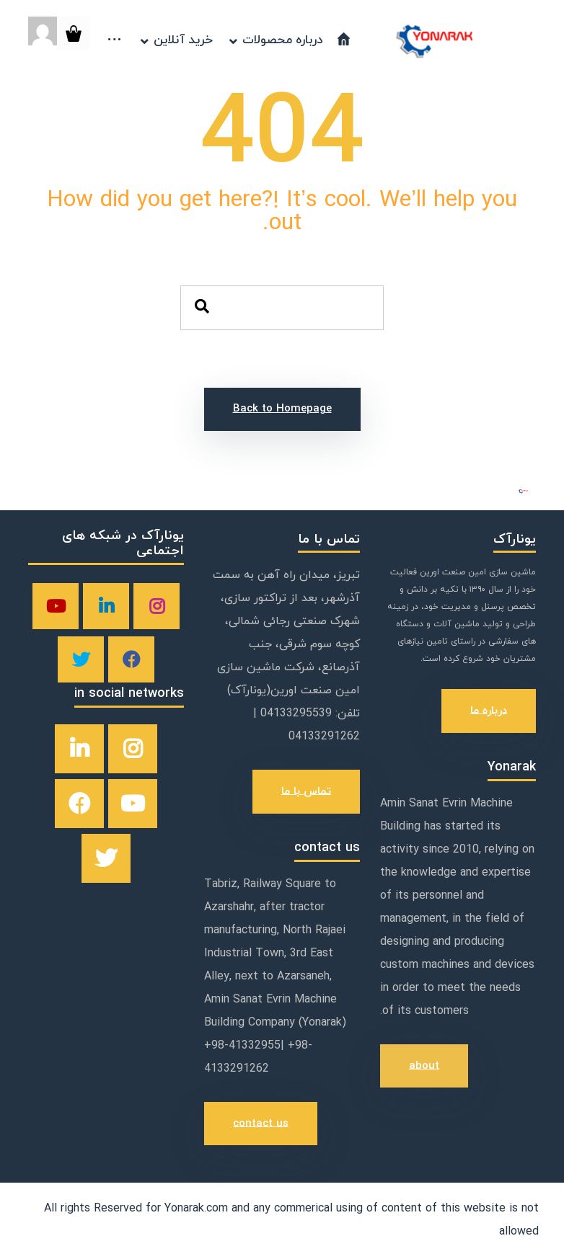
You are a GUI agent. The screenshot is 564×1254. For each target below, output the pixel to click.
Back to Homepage (282, 409)
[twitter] (81, 659)
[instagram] (156, 606)
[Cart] (73, 32)
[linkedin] (106, 606)
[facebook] (131, 659)
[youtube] (55, 606)
